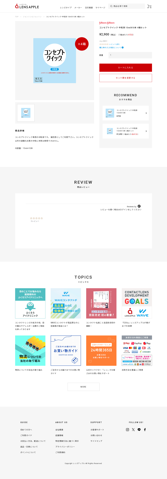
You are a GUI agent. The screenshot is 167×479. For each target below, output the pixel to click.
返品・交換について (29, 447)
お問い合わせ (96, 435)
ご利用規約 (60, 452)
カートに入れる (125, 67)
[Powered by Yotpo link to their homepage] (134, 206)
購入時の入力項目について (110, 48)
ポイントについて (28, 452)
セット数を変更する (125, 78)
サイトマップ (96, 441)
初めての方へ (26, 430)
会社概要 (59, 430)
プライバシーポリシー (65, 447)
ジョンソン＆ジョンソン (32, 17)
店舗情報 (59, 435)
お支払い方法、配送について (33, 441)
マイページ (100, 8)
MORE (83, 387)
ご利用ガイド (26, 435)
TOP (17, 17)
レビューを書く (114, 44)
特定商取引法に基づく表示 (67, 441)
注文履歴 (89, 8)
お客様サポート (97, 430)
